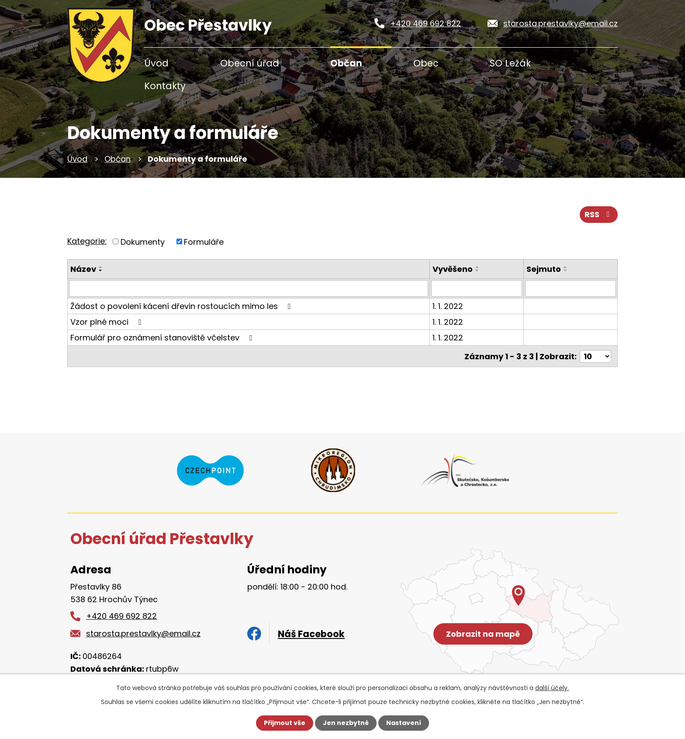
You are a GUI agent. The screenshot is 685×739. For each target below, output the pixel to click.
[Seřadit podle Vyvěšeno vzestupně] (477, 267)
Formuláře (204, 241)
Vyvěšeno (452, 269)
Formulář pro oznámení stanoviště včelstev (163, 337)
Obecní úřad (249, 63)
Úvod (156, 63)
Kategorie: (87, 241)
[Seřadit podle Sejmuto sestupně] (566, 270)
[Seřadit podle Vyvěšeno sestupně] (477, 270)
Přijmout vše (284, 722)
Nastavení (403, 722)
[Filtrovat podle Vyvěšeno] (476, 288)
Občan (346, 63)
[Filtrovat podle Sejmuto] (570, 288)
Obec (426, 63)
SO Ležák (510, 63)
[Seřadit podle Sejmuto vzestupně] (566, 267)
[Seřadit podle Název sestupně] (101, 270)
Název (83, 269)
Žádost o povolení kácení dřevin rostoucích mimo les (182, 306)
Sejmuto (543, 269)
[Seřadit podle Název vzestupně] (101, 267)
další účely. (552, 687)
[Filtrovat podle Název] (248, 288)
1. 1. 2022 (447, 306)
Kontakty (165, 86)
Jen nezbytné (346, 722)
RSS (599, 214)
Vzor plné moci (107, 321)
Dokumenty (143, 241)
